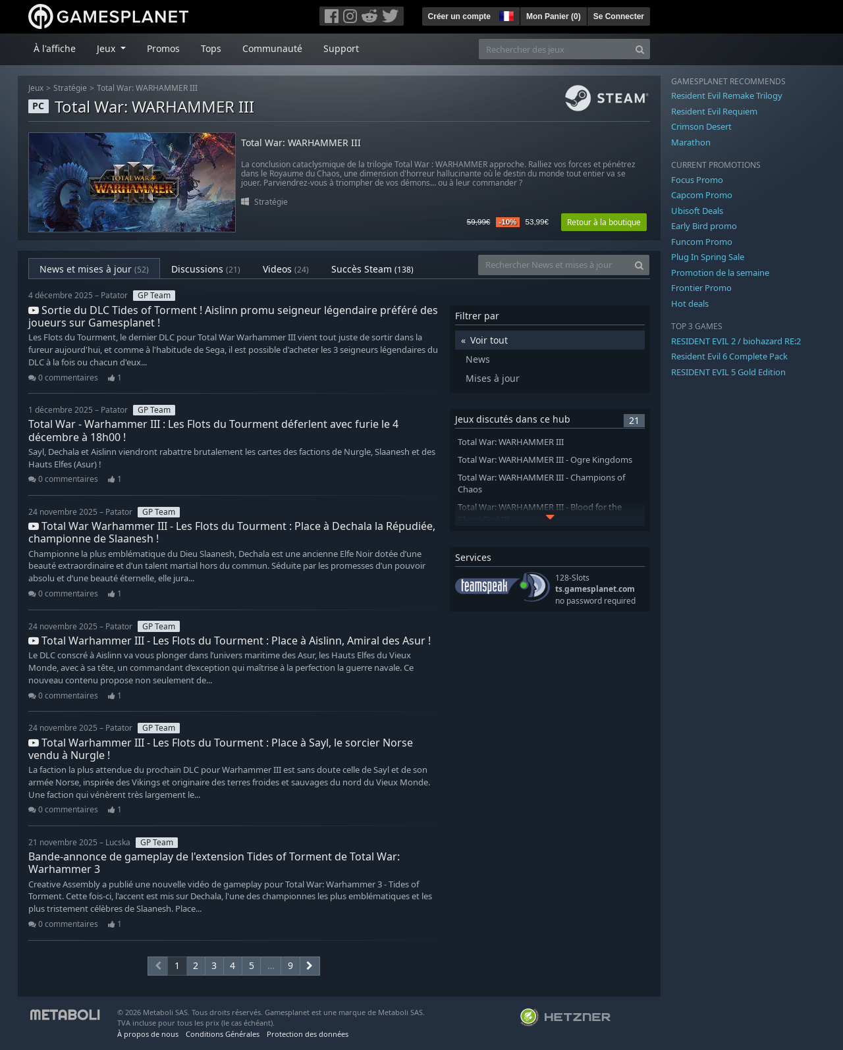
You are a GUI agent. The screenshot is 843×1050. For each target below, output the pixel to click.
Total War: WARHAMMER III (147, 88)
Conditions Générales (222, 1034)
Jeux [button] (107, 48)
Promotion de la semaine (720, 272)
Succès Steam (372, 269)
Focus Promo (697, 180)
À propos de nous (147, 1034)
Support (341, 48)
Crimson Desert (701, 126)
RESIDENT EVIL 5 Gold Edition (728, 372)
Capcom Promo (701, 195)
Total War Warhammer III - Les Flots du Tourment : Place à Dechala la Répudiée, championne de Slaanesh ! (231, 532)
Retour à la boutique (604, 222)
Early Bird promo (704, 226)
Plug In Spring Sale (707, 257)
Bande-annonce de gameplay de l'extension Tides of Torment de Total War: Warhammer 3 (214, 862)
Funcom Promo (701, 242)
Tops (211, 48)
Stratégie (70, 88)
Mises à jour (493, 378)
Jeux (35, 88)
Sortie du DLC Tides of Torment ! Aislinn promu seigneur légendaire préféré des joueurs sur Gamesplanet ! (233, 316)
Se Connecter (618, 16)
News (478, 359)
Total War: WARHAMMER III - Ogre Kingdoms (545, 459)
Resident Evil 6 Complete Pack (729, 356)
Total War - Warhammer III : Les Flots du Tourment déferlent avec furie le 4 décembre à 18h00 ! (213, 430)
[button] (505, 14)
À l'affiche (55, 48)
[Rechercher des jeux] (554, 49)
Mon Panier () (553, 16)
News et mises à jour (94, 269)
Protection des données (307, 1034)
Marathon (691, 142)
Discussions (205, 269)
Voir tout (489, 340)
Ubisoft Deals (697, 211)
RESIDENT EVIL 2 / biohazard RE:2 (736, 341)
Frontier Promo (701, 288)
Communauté (272, 48)
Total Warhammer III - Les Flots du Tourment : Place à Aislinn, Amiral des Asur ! (229, 640)
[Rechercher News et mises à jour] (554, 265)
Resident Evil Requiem (714, 111)
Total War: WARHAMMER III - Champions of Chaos (541, 484)
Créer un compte (459, 16)
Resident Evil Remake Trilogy (726, 95)
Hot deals (690, 303)
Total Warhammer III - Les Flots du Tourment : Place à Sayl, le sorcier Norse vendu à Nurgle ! (220, 748)
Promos (163, 48)
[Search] (640, 49)
